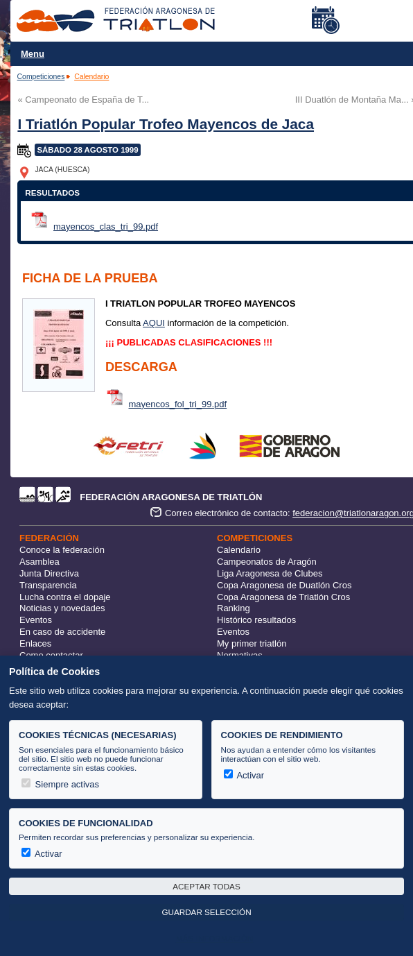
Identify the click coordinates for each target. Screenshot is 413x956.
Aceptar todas (206, 886)
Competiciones (41, 76)
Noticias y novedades (62, 608)
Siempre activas (60, 784)
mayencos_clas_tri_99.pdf (105, 226)
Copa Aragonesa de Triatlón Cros (283, 597)
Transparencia (48, 585)
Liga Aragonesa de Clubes (270, 573)
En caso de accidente (62, 631)
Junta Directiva (49, 573)
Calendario (91, 76)
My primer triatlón (251, 643)
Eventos (35, 620)
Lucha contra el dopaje (65, 597)
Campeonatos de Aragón (267, 561)
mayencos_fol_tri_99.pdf (178, 404)
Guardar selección (206, 911)
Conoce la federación (62, 550)
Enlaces (35, 643)
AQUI (154, 323)
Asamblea (39, 561)
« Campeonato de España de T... (83, 99)
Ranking (233, 608)
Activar (244, 775)
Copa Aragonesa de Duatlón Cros (284, 585)
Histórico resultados (256, 620)
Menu (32, 54)
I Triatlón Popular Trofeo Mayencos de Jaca (165, 124)
